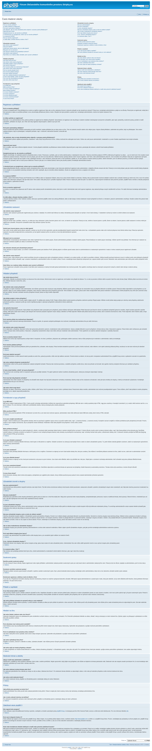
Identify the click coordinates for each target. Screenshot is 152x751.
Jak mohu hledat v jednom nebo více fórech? (89, 57)
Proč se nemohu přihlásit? (10, 24)
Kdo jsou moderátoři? (83, 26)
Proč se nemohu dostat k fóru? (11, 70)
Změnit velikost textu (147, 11)
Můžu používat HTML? (9, 87)
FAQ (139, 14)
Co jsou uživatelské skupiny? (84, 28)
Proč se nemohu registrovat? (10, 37)
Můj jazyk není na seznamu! (10, 50)
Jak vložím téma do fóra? (9, 60)
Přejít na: (123, 740)
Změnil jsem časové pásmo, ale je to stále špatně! (16, 48)
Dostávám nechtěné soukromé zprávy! (87, 43)
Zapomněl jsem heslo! (9, 31)
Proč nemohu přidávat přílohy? (11, 71)
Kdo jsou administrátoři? (83, 24)
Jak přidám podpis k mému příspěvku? (13, 63)
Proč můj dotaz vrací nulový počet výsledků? (88, 59)
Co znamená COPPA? (9, 36)
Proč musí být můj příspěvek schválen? (13, 78)
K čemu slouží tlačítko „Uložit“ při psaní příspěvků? (16, 76)
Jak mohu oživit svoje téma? (10, 80)
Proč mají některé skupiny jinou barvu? (87, 33)
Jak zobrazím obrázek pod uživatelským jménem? (16, 51)
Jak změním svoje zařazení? (10, 53)
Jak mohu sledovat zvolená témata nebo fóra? (89, 71)
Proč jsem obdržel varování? (10, 73)
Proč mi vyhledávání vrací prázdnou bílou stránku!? (90, 61)
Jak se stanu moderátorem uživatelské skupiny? (89, 31)
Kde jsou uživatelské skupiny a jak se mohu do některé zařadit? (93, 29)
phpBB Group (61, 711)
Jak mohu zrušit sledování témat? (86, 73)
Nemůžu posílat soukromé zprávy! (86, 41)
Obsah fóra (8, 11)
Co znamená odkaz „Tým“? (84, 36)
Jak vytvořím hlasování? (9, 65)
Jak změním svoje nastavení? (10, 45)
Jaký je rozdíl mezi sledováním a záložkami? (88, 69)
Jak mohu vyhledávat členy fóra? (85, 62)
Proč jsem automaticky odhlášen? (11, 28)
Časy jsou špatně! (7, 46)
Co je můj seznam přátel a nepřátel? (86, 50)
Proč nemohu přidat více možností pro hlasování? (16, 67)
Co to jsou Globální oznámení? (11, 92)
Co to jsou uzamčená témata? (11, 96)
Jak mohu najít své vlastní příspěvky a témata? (89, 64)
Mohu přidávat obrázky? (9, 90)
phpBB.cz (80, 748)
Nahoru (7, 114)
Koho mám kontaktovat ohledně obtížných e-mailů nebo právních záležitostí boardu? (99, 89)
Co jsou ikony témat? (8, 98)
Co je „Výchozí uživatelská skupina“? (86, 34)
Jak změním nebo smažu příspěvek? (12, 62)
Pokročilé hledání (144, 7)
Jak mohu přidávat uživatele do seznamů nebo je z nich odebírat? (94, 52)
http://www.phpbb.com (81, 719)
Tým (110, 744)
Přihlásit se (146, 14)
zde (127, 711)
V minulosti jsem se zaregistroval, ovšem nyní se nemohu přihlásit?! (20, 34)
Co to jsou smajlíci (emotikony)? (11, 88)
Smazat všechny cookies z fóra (121, 744)
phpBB (69, 747)
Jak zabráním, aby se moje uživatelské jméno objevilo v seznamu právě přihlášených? (25, 29)
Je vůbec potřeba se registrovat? (11, 26)
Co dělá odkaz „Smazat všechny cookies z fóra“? (15, 39)
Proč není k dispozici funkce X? (85, 87)
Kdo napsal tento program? (84, 86)
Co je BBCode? (7, 85)
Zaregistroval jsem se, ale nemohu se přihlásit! (15, 33)
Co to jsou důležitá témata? (10, 95)
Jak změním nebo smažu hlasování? (12, 68)
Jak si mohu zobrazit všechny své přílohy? (88, 80)
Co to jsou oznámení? (8, 93)
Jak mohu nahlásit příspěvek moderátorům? (14, 75)
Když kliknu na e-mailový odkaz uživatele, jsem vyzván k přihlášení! (20, 54)
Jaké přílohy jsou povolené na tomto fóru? (88, 78)
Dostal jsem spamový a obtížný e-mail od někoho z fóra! (91, 45)
